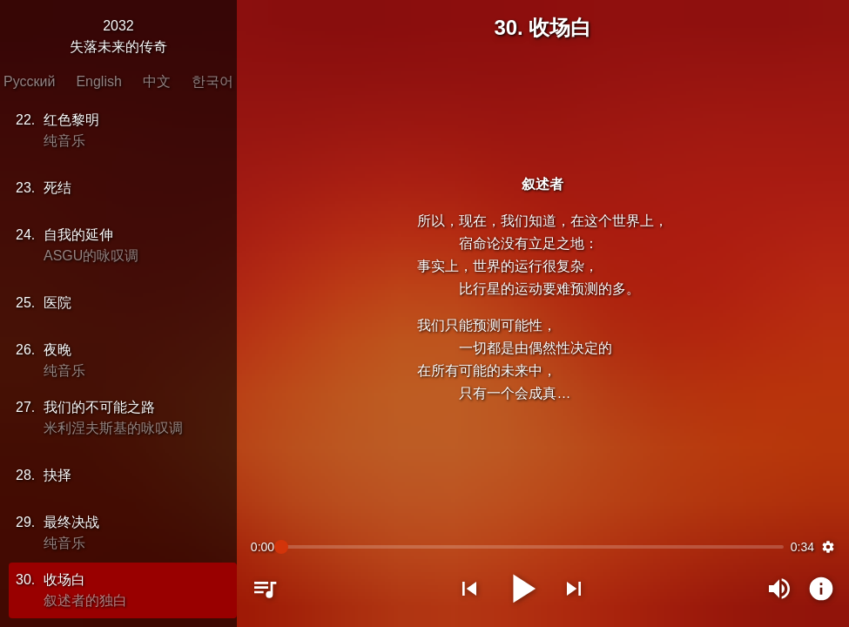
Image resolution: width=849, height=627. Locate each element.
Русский (29, 81)
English (98, 81)
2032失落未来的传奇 (118, 36)
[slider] (532, 546)
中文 (157, 81)
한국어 (212, 81)
